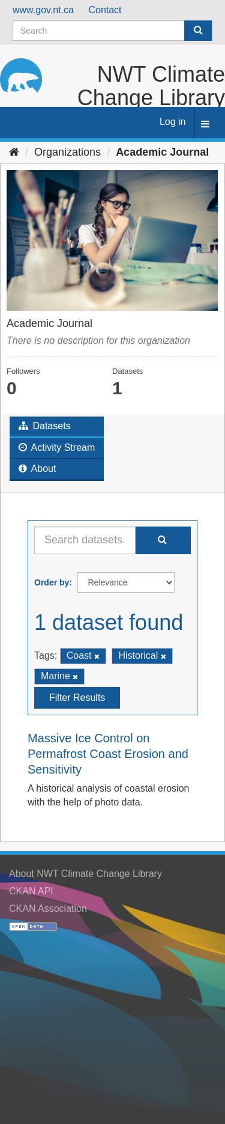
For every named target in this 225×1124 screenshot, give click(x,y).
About (37, 468)
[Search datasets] (112, 30)
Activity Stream (57, 447)
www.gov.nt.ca (43, 10)
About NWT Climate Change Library (85, 874)
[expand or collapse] (205, 125)
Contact (104, 10)
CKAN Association (48, 908)
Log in (173, 122)
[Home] (14, 152)
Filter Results (77, 697)
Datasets (45, 426)
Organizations (67, 152)
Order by (51, 582)
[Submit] (198, 30)
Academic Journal (162, 152)
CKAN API (31, 891)
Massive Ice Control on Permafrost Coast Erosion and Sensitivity (108, 754)
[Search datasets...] (85, 540)
